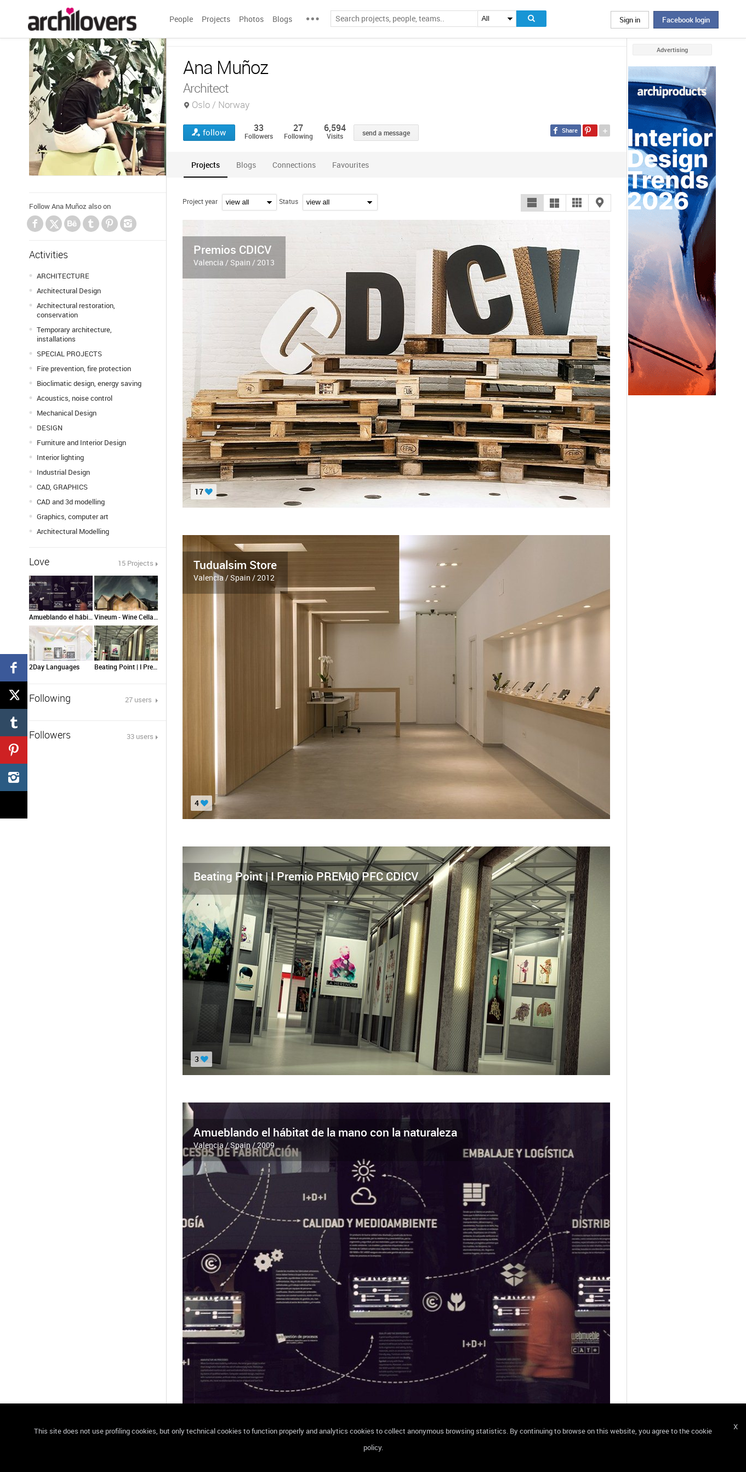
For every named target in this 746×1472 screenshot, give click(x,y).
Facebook (35, 223)
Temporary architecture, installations (74, 334)
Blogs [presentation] (246, 165)
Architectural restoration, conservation (76, 310)
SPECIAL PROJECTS (69, 354)
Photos (251, 19)
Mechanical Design (66, 413)
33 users (140, 736)
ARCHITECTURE (63, 276)
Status (288, 201)
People (181, 19)
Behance (72, 223)
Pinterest (109, 223)
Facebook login (686, 20)
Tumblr (91, 223)
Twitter (54, 225)
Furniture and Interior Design (81, 442)
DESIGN (49, 428)
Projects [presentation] (205, 165)
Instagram (128, 223)
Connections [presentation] (294, 165)
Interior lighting (60, 457)
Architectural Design (69, 290)
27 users (139, 699)
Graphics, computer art (73, 516)
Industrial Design (63, 472)
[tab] (205, 165)
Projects (216, 19)
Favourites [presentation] (350, 165)
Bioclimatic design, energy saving (89, 383)
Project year (200, 201)
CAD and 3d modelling (71, 502)
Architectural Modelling (73, 531)
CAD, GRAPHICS (62, 487)
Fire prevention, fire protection (84, 368)
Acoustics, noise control (74, 398)
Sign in (629, 20)
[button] (532, 203)
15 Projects (135, 563)
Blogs (282, 19)
